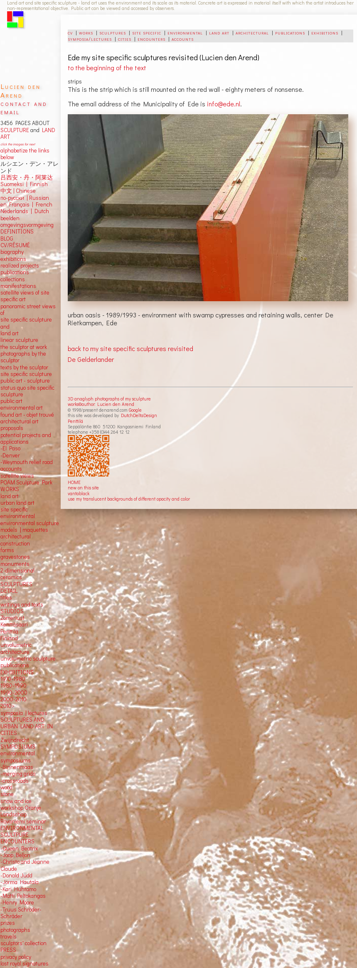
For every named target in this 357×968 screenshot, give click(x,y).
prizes (7, 922)
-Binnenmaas (16, 767)
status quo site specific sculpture (27, 391)
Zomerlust (12, 618)
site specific (146, 32)
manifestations (18, 286)
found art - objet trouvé (27, 414)
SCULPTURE (14, 130)
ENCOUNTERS (17, 841)
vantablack (78, 493)
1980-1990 (13, 685)
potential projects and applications (25, 438)
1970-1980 (12, 679)
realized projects (19, 265)
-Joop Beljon (15, 855)
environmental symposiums (17, 756)
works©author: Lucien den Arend (101, 404)
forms (7, 550)
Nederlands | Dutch (24, 211)
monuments (15, 564)
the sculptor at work (23, 347)
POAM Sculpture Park (26, 482)
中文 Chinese (18, 190)
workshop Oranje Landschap (20, 811)
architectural (252, 32)
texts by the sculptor (24, 367)
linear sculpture (19, 340)
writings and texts (21, 604)
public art (11, 401)
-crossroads (14, 780)
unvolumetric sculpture (28, 658)
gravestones (15, 556)
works (86, 32)
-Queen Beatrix (19, 848)
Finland (9, 638)
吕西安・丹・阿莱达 (26, 177)
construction (15, 543)
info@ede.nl (223, 103)
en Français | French (26, 204)
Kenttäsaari (14, 624)
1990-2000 (13, 692)
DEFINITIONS (17, 231)
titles (6, 597)
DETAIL (8, 591)
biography (12, 252)
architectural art (19, 421)
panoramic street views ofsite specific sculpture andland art (28, 319)
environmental (185, 32)
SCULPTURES (16, 584)
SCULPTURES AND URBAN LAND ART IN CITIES (26, 726)
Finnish (37, 184)
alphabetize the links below (24, 154)
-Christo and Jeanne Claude (24, 865)
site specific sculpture (26, 374)
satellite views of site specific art (24, 296)
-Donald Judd (16, 875)
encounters (151, 38)
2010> (7, 706)
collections (12, 279)
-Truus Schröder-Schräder (21, 913)
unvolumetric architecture (16, 648)
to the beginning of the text (107, 67)
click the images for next (17, 144)
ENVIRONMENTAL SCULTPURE (21, 831)
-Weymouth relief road (26, 462)
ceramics (11, 577)
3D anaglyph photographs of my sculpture (109, 399)
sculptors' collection (23, 943)
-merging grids (18, 773)
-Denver (10, 455)
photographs (15, 930)
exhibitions (324, 32)
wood (6, 787)
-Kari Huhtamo (18, 889)
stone (7, 794)
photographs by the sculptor (23, 357)
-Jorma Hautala (19, 882)
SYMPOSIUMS (17, 746)
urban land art (17, 502)
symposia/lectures (90, 38)
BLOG (6, 238)
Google (135, 410)
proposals (11, 428)
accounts (183, 38)
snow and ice (16, 801)
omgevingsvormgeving (27, 224)
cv (70, 32)
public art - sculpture (25, 380)
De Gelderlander (91, 359)
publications (290, 32)
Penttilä (75, 421)
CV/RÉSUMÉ (15, 245)
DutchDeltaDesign (139, 415)
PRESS (8, 949)
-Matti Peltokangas (23, 895)
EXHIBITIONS (17, 672)
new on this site (83, 487)
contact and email (23, 107)
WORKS (9, 489)
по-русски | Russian (24, 197)
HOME (74, 482)
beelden (10, 218)
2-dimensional (17, 570)
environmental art (21, 407)
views (27, 475)
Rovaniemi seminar (23, 821)
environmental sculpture (29, 523)
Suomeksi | (13, 184)
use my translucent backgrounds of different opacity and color (129, 499)
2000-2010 (13, 699)
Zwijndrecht (14, 740)
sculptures (112, 32)
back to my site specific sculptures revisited (130, 348)
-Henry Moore (17, 902)
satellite (9, 475)
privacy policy (15, 957)
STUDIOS (12, 611)
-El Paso (10, 448)
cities (124, 38)
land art (219, 32)
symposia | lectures (23, 713)
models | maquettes (24, 529)
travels (8, 936)
